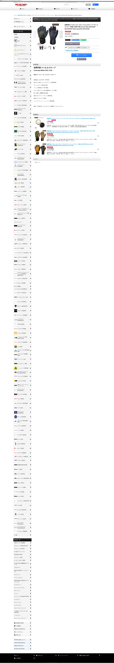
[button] (34, 34)
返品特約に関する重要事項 (71, 50)
